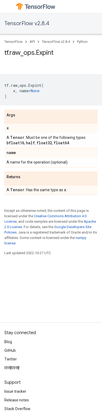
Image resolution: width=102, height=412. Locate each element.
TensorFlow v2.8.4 (26, 23)
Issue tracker (15, 391)
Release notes (16, 400)
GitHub (10, 350)
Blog (8, 342)
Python (82, 42)
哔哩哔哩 (12, 368)
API (32, 42)
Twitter (10, 359)
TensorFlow (13, 42)
